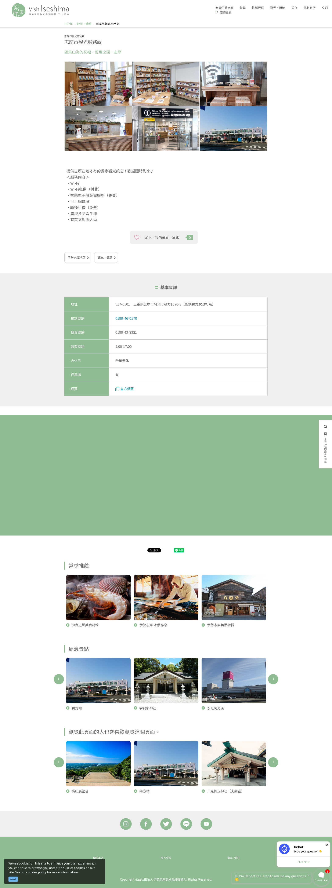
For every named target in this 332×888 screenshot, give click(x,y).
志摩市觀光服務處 (107, 24)
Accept (13, 879)
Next (273, 679)
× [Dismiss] (327, 844)
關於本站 (98, 857)
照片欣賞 (166, 857)
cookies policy (36, 872)
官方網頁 (124, 388)
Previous (59, 679)
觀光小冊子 (233, 857)
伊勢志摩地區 (77, 257)
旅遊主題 (226, 12)
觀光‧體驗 (84, 24)
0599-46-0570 (126, 318)
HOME (68, 24)
